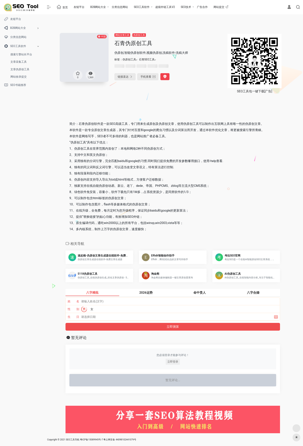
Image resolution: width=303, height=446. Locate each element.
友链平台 (79, 7)
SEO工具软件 (142, 7)
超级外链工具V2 (165, 7)
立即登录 (172, 361)
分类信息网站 (120, 7)
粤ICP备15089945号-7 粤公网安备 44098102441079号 (108, 439)
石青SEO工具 (147, 59)
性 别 (73, 309)
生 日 (73, 317)
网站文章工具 (122, 35)
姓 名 (73, 301)
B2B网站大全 (98, 7)
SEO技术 (186, 7)
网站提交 (221, 7)
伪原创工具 (139, 35)
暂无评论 (79, 337)
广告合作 (202, 7)
